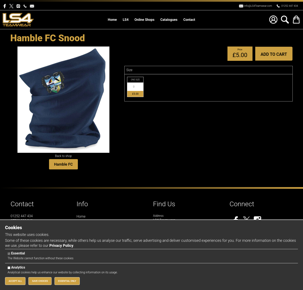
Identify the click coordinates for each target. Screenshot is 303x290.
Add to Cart (274, 54)
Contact (22, 204)
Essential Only (67, 281)
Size (129, 70)
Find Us (164, 204)
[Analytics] (9, 267)
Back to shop (63, 156)
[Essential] (9, 253)
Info (82, 204)
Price (240, 49)
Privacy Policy (61, 245)
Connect (242, 204)
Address (158, 215)
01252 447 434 (289, 5)
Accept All (15, 281)
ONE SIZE (135, 79)
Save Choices (40, 281)
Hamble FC (63, 164)
